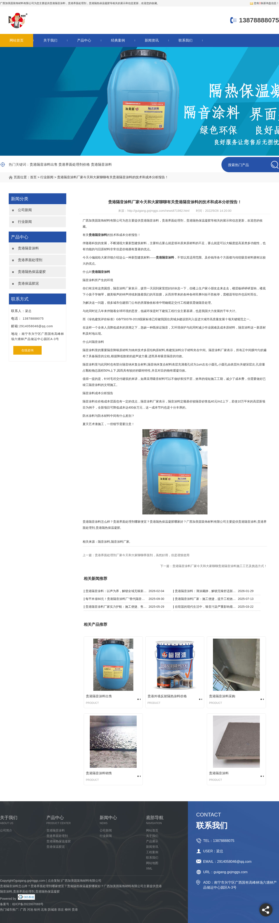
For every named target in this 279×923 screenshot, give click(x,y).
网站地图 (152, 863)
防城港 (52, 909)
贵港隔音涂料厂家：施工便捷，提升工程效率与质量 (205, 599)
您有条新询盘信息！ (264, 3)
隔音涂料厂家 (120, 541)
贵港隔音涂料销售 (99, 773)
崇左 (61, 909)
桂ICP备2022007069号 (27, 904)
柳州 (68, 909)
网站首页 (17, 40)
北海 (44, 909)
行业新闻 (46, 177)
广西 (23, 909)
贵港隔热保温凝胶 (32, 272)
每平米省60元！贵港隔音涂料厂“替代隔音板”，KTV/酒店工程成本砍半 (116, 599)
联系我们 (185, 40)
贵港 (75, 909)
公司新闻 (25, 210)
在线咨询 (27, 350)
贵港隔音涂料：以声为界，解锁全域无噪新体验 (116, 591)
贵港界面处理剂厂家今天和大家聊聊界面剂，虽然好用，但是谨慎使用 (142, 555)
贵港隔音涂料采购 (222, 696)
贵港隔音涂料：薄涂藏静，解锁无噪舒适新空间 (205, 591)
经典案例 (118, 40)
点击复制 (54, 880)
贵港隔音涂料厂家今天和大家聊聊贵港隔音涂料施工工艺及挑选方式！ (219, 566)
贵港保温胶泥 (28, 283)
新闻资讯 (152, 40)
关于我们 (50, 40)
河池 (30, 909)
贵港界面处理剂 (30, 260)
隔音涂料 (104, 541)
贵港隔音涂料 (57, 3)
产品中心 (84, 40)
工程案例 (152, 852)
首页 (33, 177)
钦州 (37, 909)
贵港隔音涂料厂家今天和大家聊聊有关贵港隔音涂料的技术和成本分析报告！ (112, 177)
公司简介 (6, 830)
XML (149, 868)
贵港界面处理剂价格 (74, 164)
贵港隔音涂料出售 (44, 164)
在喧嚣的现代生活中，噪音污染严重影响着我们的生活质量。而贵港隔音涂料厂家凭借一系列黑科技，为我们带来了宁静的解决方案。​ (205, 606)
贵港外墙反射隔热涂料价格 (167, 696)
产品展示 (152, 841)
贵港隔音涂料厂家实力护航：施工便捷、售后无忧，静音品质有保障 (116, 606)
